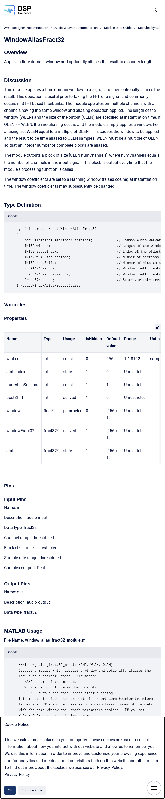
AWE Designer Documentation (26, 28)
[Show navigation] (154, 788)
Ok (10, 790)
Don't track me (31, 790)
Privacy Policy (17, 774)
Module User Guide (118, 28)
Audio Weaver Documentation (76, 28)
